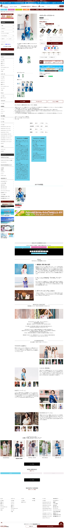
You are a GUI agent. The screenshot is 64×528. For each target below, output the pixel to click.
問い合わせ (61, 9)
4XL (44, 251)
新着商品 (37, 9)
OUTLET (2, 143)
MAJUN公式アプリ (4, 181)
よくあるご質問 (3, 183)
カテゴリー (47, 9)
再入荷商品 (42, 9)
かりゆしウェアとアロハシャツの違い (6, 160)
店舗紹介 (2, 169)
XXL (39, 251)
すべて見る (2, 59)
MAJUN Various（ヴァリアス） (6, 130)
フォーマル (3, 69)
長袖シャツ (3, 63)
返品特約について (4, 192)
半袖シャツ (3, 61)
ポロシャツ (3, 65)
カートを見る (41, 6)
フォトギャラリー (4, 162)
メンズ (4, 9)
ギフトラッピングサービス (5, 190)
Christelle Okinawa (6, 457)
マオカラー (9, 44)
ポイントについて (4, 188)
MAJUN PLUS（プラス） (5, 132)
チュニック (3, 80)
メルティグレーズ (58, 457)
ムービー (2, 173)
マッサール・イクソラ (32, 457)
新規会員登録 (24, 6)
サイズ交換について (52, 57)
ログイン (29, 6)
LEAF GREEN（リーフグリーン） (6, 137)
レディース (11, 9)
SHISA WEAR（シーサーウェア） (6, 141)
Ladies (4, 11)
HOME (2, 11)
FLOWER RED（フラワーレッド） (6, 139)
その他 (2, 71)
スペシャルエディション (5, 67)
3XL (41, 251)
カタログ (2, 151)
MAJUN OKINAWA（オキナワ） (6, 134)
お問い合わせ (3, 185)
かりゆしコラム (3, 175)
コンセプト (3, 171)
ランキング (32, 9)
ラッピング (42, 25)
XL (36, 251)
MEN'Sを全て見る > (39, 253)
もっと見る (32, 464)
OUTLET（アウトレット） (46, 517)
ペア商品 (26, 9)
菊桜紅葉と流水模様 (19, 458)
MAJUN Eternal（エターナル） (6, 126)
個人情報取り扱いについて (5, 198)
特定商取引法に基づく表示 (5, 196)
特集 (57, 9)
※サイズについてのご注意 (4, 33)
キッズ (19, 9)
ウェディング (53, 9)
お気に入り (35, 6)
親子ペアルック (3, 97)
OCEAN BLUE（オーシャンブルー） (47, 511)
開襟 (6, 44)
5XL (47, 251)
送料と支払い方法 (55, 506)
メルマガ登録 (3, 194)
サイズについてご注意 (43, 57)
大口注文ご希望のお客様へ (57, 511)
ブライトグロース (45, 457)
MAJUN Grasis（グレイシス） (6, 128)
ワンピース (2, 78)
